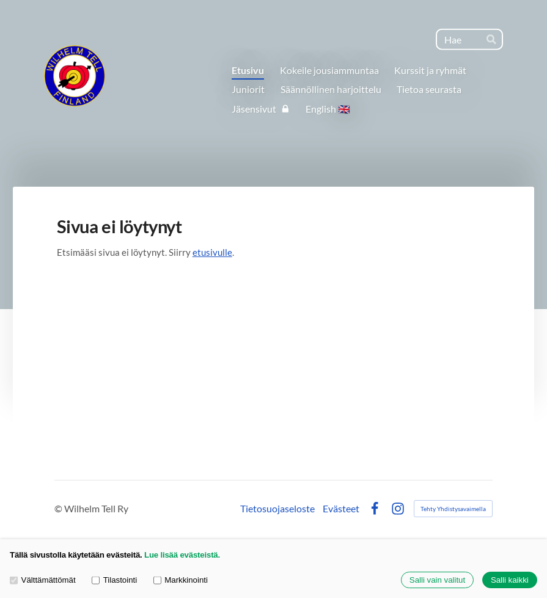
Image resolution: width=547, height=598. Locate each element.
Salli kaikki (510, 580)
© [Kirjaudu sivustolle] (59, 508)
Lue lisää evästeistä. (182, 554)
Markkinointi (180, 580)
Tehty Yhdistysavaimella (453, 508)
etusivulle (212, 252)
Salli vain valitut (437, 580)
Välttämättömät (43, 580)
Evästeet (341, 509)
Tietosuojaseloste (277, 509)
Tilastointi (114, 580)
